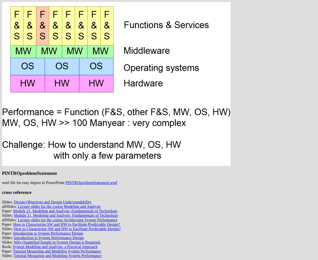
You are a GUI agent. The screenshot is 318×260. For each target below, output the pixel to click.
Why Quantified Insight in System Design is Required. (57, 242)
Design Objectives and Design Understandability (53, 202)
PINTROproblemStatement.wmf (91, 183)
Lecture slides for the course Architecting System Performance (68, 220)
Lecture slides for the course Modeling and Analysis (59, 206)
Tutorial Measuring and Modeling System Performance (57, 251)
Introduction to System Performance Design (48, 233)
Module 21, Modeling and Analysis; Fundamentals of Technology (65, 211)
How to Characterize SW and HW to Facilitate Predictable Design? (66, 224)
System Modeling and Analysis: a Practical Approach (55, 247)
